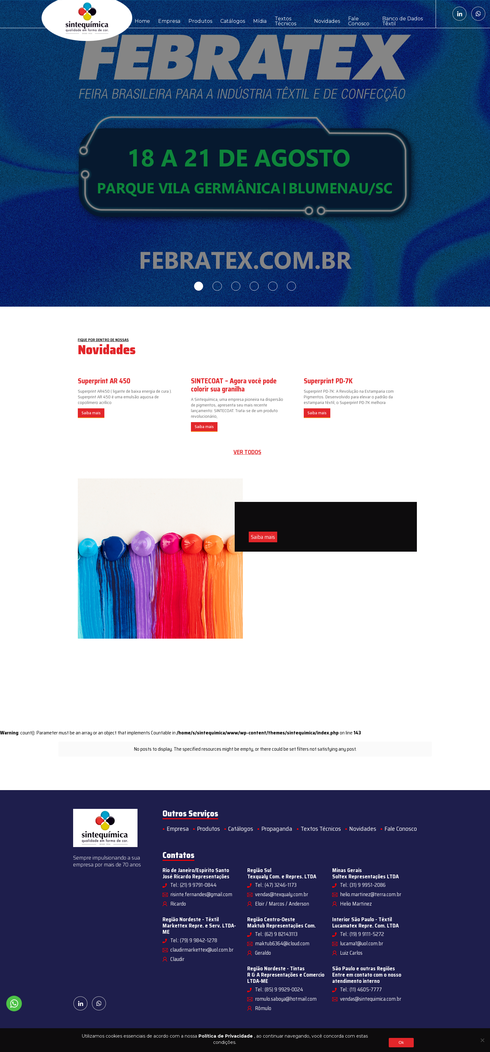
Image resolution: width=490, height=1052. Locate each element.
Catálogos (226, 14)
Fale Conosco (355, 14)
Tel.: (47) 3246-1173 (276, 885)
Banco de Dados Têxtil (403, 14)
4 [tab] (254, 286)
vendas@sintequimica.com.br (370, 999)
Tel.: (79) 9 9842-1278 (193, 940)
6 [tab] (292, 286)
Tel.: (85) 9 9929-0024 (279, 989)
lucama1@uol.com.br (361, 943)
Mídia (251, 14)
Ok (401, 1042)
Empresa (167, 14)
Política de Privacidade (225, 1036)
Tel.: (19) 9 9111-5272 (362, 934)
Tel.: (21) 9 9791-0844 (193, 885)
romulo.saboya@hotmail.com (286, 999)
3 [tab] (235, 286)
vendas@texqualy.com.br (281, 894)
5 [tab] (273, 286)
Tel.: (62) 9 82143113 (276, 934)
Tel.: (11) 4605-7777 (361, 989)
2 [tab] (217, 286)
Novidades (320, 14)
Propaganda (276, 828)
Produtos (196, 14)
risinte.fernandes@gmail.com (201, 894)
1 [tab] (198, 286)
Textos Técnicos (283, 14)
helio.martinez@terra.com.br (370, 894)
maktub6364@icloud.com (282, 943)
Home (141, 14)
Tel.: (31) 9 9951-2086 (363, 885)
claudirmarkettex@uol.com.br (201, 950)
